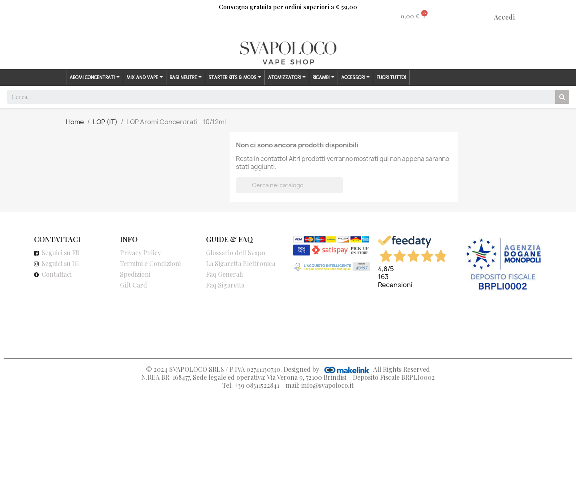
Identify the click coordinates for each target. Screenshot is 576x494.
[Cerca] (289, 185)
